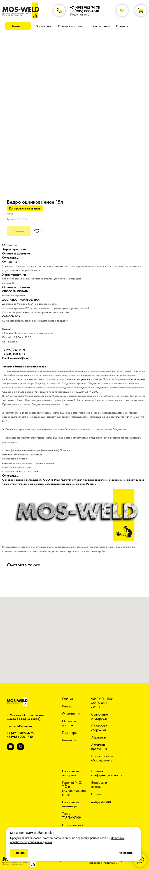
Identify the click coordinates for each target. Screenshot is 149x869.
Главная (68, 699)
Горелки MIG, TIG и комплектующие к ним (74, 789)
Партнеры (69, 733)
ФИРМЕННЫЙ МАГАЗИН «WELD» (102, 703)
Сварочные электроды (99, 716)
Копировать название (24, 208)
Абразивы (98, 737)
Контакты (69, 740)
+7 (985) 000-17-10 (84, 11)
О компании (71, 714)
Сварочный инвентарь (70, 804)
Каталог (68, 706)
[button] (18, 26)
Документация (101, 801)
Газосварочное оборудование (102, 758)
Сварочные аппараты (70, 773)
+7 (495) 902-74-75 (85, 7)
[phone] (20, 749)
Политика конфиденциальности (107, 773)
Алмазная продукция (99, 747)
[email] (10, 749)
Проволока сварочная (99, 728)
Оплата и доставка (69, 723)
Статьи (96, 794)
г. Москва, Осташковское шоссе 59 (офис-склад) (25, 716)
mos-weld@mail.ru (19, 726)
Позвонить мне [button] (79, 14)
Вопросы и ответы (99, 785)
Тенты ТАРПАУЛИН (71, 816)
